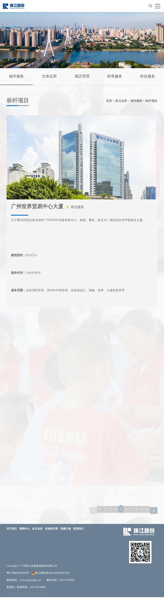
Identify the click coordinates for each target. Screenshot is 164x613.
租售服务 (117, 77)
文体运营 (50, 77)
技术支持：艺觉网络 (18, 610)
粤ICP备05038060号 (18, 588)
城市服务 (16, 77)
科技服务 (50, 92)
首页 (109, 116)
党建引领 (65, 544)
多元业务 (121, 116)
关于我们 (12, 544)
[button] (153, 526)
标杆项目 (151, 116)
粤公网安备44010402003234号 (50, 589)
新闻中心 (24, 544)
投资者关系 (51, 544)
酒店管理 (84, 77)
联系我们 (78, 544)
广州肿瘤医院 (39, 610)
